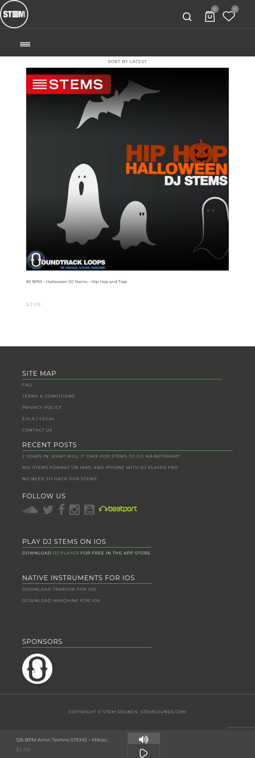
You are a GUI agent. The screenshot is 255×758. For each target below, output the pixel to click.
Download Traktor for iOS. (60, 589)
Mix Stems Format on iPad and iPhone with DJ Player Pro (100, 467)
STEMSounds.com (164, 711)
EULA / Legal (38, 418)
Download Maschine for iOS (61, 600)
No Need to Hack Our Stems (59, 478)
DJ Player (66, 553)
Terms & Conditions (48, 396)
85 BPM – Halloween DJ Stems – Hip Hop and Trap (76, 281)
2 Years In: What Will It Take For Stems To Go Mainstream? (101, 456)
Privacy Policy (42, 407)
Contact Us (37, 430)
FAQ (27, 384)
